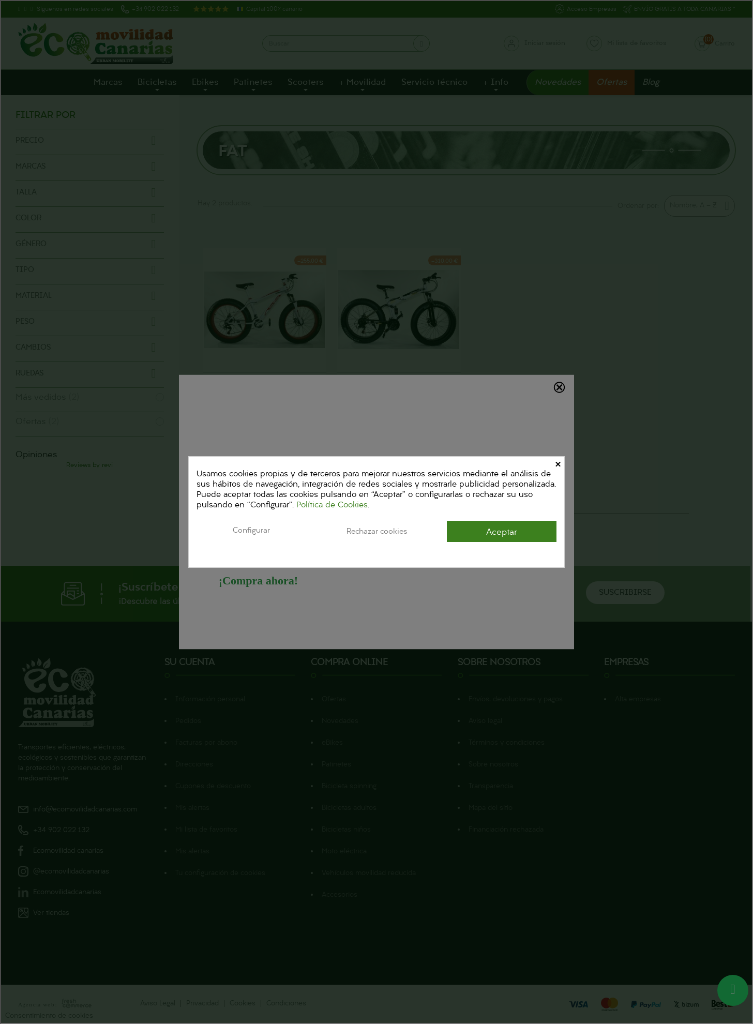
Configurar (251, 530)
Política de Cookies (332, 505)
